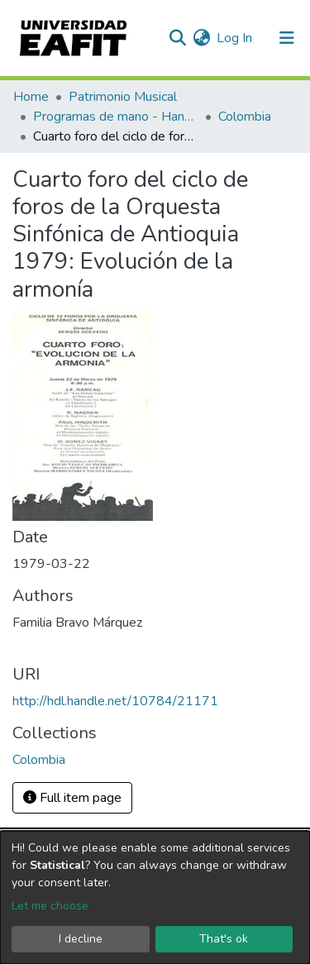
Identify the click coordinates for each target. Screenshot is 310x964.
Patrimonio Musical (123, 97)
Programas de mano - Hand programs (115, 116)
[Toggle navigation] (287, 38)
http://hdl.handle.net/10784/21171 (115, 701)
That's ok (223, 939)
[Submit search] (177, 38)
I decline (81, 939)
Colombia (244, 116)
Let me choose (50, 906)
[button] (201, 38)
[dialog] (155, 897)
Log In (235, 38)
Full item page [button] (72, 798)
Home (31, 97)
